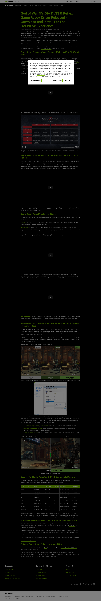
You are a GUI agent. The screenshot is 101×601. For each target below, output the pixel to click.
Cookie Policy (33, 71)
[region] (51, 72)
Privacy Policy (33, 76)
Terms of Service (41, 74)
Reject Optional (57, 80)
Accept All (67, 80)
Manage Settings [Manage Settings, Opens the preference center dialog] (36, 80)
